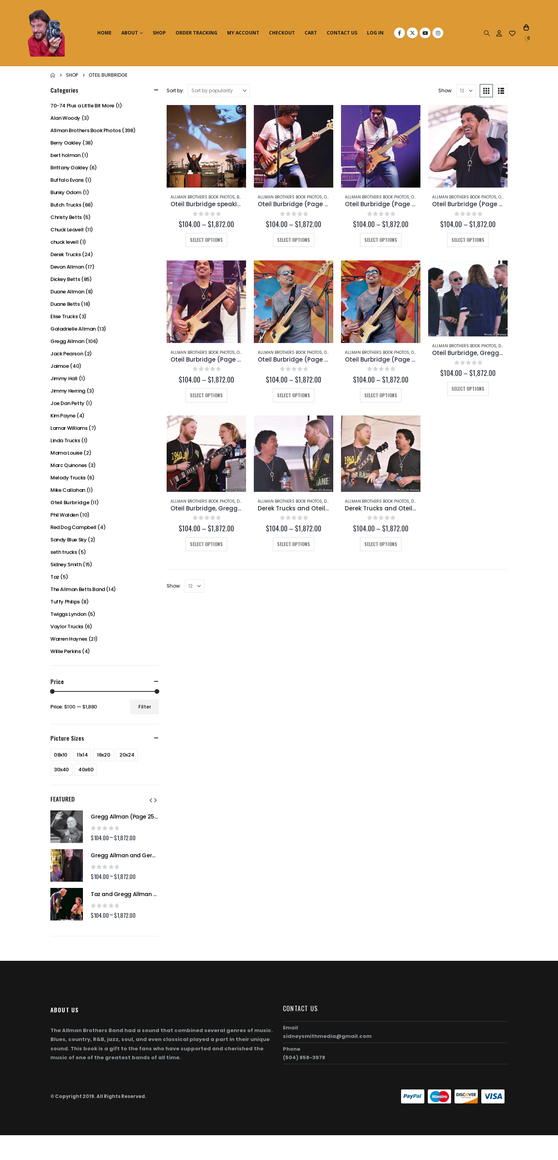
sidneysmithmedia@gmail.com (327, 1036)
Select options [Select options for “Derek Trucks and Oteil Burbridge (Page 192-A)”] (380, 544)
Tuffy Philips (65, 601)
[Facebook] (399, 33)
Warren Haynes (68, 639)
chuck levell (64, 242)
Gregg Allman (67, 341)
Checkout (282, 32)
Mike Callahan (67, 490)
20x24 (126, 754)
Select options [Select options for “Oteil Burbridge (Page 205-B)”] (380, 239)
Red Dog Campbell (73, 527)
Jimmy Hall (64, 378)
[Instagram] (437, 33)
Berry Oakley (65, 143)
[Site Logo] (46, 33)
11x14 (82, 754)
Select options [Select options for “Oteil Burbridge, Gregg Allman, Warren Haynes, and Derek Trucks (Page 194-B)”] (206, 544)
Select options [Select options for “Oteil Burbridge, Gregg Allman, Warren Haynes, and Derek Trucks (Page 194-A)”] (467, 388)
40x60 (85, 769)
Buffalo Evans (67, 180)
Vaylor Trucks (66, 626)
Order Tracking (196, 32)
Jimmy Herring (67, 391)
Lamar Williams (69, 428)
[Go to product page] (206, 146)
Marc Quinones (68, 465)
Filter (144, 706)
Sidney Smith (65, 564)
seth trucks (63, 552)
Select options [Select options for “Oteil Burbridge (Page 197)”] (380, 395)
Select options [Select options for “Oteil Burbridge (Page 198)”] (293, 395)
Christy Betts (66, 217)
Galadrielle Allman (73, 329)
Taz (54, 577)
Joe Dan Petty (67, 403)
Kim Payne (63, 415)
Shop (159, 32)
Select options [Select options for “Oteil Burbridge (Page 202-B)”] (467, 239)
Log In (375, 32)
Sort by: (175, 90)
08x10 (60, 754)
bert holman (65, 155)
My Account (243, 32)
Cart (311, 32)
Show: (445, 90)
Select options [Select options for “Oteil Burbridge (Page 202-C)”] (206, 395)
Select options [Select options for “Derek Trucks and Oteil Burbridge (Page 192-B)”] (293, 544)
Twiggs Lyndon (68, 614)
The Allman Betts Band (77, 589)
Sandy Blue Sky (68, 539)
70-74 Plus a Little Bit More (82, 105)
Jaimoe (59, 366)
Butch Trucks (65, 205)
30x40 (61, 769)
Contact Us (342, 32)
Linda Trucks (65, 440)
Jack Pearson (66, 353)
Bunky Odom (65, 192)
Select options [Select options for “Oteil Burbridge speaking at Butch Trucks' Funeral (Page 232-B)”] (206, 239)
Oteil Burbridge (69, 502)
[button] (486, 33)
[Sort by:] (219, 90)
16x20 (103, 754)
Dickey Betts (65, 279)
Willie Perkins (65, 651)
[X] (412, 33)
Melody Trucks (68, 477)
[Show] (466, 90)
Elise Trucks (64, 316)
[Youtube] (425, 33)
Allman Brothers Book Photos (202, 197)
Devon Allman (67, 267)
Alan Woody (65, 118)
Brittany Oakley (69, 167)
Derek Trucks (65, 254)
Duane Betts (65, 304)
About (129, 32)
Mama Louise (66, 453)
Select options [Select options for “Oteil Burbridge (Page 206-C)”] (293, 239)
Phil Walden (64, 515)
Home (104, 32)
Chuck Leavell (67, 229)
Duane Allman (67, 291)
